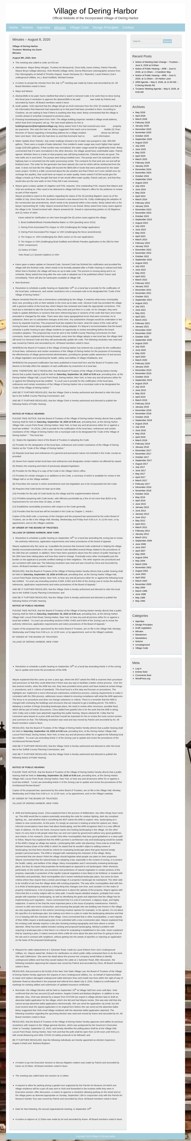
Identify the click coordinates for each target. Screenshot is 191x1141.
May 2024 (140, 192)
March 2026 (141, 119)
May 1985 (140, 597)
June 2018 (140, 430)
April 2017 (140, 477)
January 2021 (142, 326)
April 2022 (140, 276)
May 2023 (140, 233)
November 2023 (143, 212)
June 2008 (140, 544)
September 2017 (143, 460)
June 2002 (140, 574)
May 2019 (140, 393)
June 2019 (140, 390)
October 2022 (142, 256)
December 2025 (143, 129)
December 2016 (143, 487)
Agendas (43, 27)
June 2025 (140, 149)
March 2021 (141, 320)
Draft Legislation (143, 628)
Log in (138, 668)
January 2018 (142, 447)
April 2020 (140, 356)
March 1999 (141, 591)
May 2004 (140, 560)
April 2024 (140, 196)
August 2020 (141, 343)
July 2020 (140, 346)
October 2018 (142, 417)
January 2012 (142, 534)
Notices (27, 27)
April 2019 (140, 397)
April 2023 (140, 236)
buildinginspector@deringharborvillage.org (36, 126)
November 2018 (143, 413)
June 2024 (140, 189)
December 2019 (143, 370)
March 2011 (141, 537)
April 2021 (140, 316)
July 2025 (140, 146)
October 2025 (142, 136)
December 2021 (143, 289)
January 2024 (142, 206)
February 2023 (142, 243)
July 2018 (140, 427)
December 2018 (143, 410)
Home (13, 27)
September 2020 (143, 340)
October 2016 (142, 494)
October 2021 (142, 296)
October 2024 (142, 176)
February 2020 (142, 363)
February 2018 (142, 443)
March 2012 (141, 527)
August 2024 (141, 182)
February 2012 (142, 530)
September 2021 (143, 299)
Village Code (79, 27)
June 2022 (140, 269)
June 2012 (140, 517)
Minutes (60, 27)
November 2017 (143, 453)
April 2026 (140, 116)
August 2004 (141, 557)
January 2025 (142, 166)
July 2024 (140, 186)
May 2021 (140, 313)
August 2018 (141, 423)
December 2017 (143, 450)
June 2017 (140, 470)
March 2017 (141, 480)
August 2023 (141, 223)
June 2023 (140, 229)
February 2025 (142, 162)
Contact (128, 27)
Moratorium (141, 634)
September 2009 (143, 540)
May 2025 (140, 152)
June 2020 (140, 350)
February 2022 (142, 283)
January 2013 (142, 514)
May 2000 (140, 587)
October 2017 (142, 457)
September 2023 (143, 219)
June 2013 (140, 510)
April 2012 (140, 524)
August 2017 (141, 463)
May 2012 (140, 520)
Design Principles (106, 27)
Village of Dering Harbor (95, 10)
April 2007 (140, 550)
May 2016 (140, 497)
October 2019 (142, 376)
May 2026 (140, 112)
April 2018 (140, 437)
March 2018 (141, 440)
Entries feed (141, 672)
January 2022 (142, 286)
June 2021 (140, 310)
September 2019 (143, 380)
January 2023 (142, 246)
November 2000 (143, 584)
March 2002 (141, 580)
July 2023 (140, 226)
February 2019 (142, 403)
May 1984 (140, 601)
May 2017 (140, 473)
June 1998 (140, 594)
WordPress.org (142, 678)
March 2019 (141, 400)
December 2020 (143, 330)
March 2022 (141, 279)
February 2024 (142, 202)
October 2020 (142, 336)
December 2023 (143, 209)
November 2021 (143, 293)
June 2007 (140, 547)
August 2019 (141, 383)
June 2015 (140, 504)
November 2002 (143, 567)
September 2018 (143, 420)
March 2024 (141, 199)
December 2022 (143, 249)
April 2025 (140, 156)
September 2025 (143, 139)
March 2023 (141, 239)
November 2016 (143, 490)
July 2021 (140, 306)
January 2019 (142, 407)
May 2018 (140, 433)
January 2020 (142, 366)
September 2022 (143, 259)
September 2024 (143, 179)
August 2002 (141, 571)
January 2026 (142, 125)
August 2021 (141, 303)
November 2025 (143, 132)
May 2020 (140, 353)
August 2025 (141, 142)
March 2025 (141, 159)
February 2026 (142, 122)
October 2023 (142, 216)
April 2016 (140, 500)
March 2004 (141, 564)
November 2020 (143, 333)
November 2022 (143, 253)
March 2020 (141, 360)
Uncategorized (142, 644)
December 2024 (143, 169)
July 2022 (140, 266)
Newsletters (141, 638)
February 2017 (142, 484)
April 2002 (140, 577)
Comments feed (143, 675)
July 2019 (140, 386)
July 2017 (140, 467)
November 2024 (143, 172)
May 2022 (140, 273)
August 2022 (141, 263)
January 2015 (142, 507)
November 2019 (143, 373)
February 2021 (142, 323)
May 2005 (140, 554)
